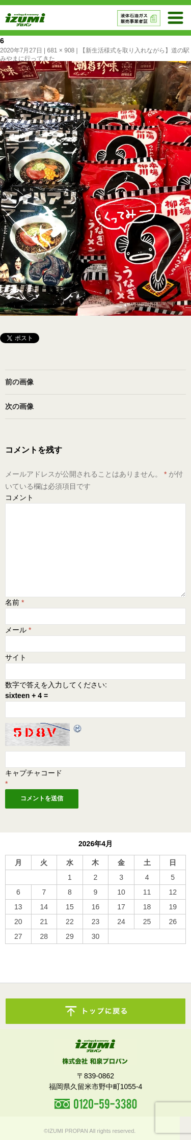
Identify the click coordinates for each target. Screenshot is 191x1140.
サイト (15, 657)
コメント (19, 497)
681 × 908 (61, 50)
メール (18, 630)
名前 (14, 602)
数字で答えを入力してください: (56, 685)
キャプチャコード (33, 773)
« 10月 (15, 948)
